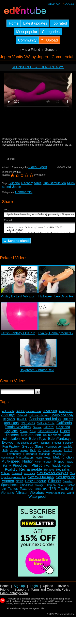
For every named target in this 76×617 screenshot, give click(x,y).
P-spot (59, 463)
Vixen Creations (55, 494)
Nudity (27, 463)
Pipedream (21, 467)
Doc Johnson (31, 437)
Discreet (12, 437)
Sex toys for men (41, 479)
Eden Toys (37, 440)
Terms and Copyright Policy (50, 591)
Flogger (56, 444)
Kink (33, 452)
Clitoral (49, 429)
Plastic (37, 467)
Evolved (8, 444)
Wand (70, 494)
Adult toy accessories (28, 413)
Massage (44, 455)
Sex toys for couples (52, 475)
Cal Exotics (28, 425)
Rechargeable (31, 183)
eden (24, 440)
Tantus (13, 490)
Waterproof (37, 498)
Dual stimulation (54, 183)
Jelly (5, 452)
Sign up (54, 3)
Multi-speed (10, 463)
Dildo (33, 433)
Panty (7, 467)
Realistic (11, 471)
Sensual (17, 475)
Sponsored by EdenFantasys (38, 67)
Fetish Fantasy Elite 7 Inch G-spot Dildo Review (35, 335)
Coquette (11, 433)
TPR (52, 490)
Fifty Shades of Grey (27, 444)
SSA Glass (26, 486)
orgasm (47, 463)
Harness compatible (58, 448)
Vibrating (7, 494)
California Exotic (46, 425)
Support (51, 49)
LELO (68, 452)
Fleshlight (45, 444)
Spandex (67, 483)
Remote (49, 471)
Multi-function (63, 459)
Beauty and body (62, 416)
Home (4, 587)
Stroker (61, 487)
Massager (60, 456)
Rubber (5, 475)
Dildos (65, 433)
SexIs (19, 482)
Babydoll (22, 417)
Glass (39, 448)
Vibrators (37, 494)
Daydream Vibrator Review (39, 372)
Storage (39, 487)
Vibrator (22, 494)
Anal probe (66, 413)
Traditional (65, 490)
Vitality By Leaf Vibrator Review (23, 298)
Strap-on (51, 486)
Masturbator (7, 459)
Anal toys (8, 417)
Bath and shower (39, 416)
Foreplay (68, 444)
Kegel (24, 452)
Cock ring (63, 429)
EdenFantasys (60, 440)
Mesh (39, 459)
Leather (56, 452)
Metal (47, 459)
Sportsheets (9, 486)
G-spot (27, 448)
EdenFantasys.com (14, 595)
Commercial (23, 192)
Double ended (52, 436)
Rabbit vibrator (62, 467)
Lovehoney (14, 455)
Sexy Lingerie (35, 483)
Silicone (14, 183)
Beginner (9, 420)
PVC (47, 467)
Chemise (37, 429)
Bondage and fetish (45, 421)
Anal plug (50, 413)
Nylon (38, 463)
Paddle (69, 463)
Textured (26, 490)
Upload (48, 587)
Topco (37, 490)
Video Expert (37, 167)
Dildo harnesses (47, 433)
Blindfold (22, 420)
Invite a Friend (29, 49)
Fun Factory (10, 448)
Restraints (63, 471)
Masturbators (25, 459)
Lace (46, 452)
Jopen (16, 186)
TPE (45, 490)
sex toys (29, 475)
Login (69, 3)
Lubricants (30, 455)
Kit (40, 452)
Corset (23, 433)
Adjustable (8, 413)
